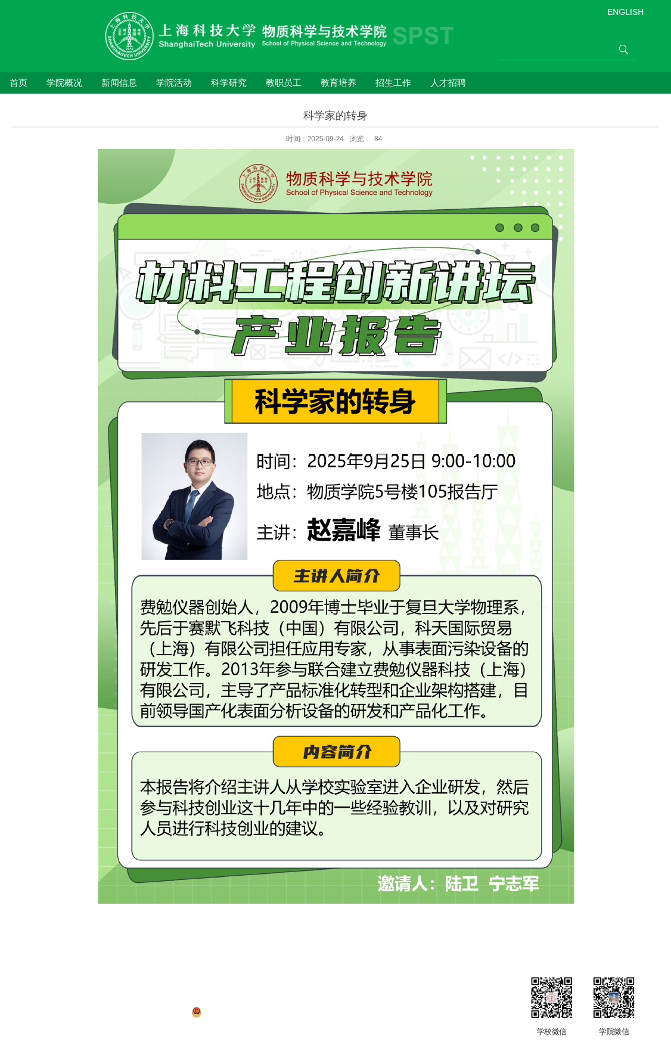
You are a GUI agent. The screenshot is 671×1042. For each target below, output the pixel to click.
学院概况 (64, 82)
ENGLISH (625, 12)
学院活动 (174, 82)
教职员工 (284, 82)
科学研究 (229, 82)
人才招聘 (448, 82)
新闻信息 (119, 82)
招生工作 (393, 82)
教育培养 (338, 82)
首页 (18, 82)
